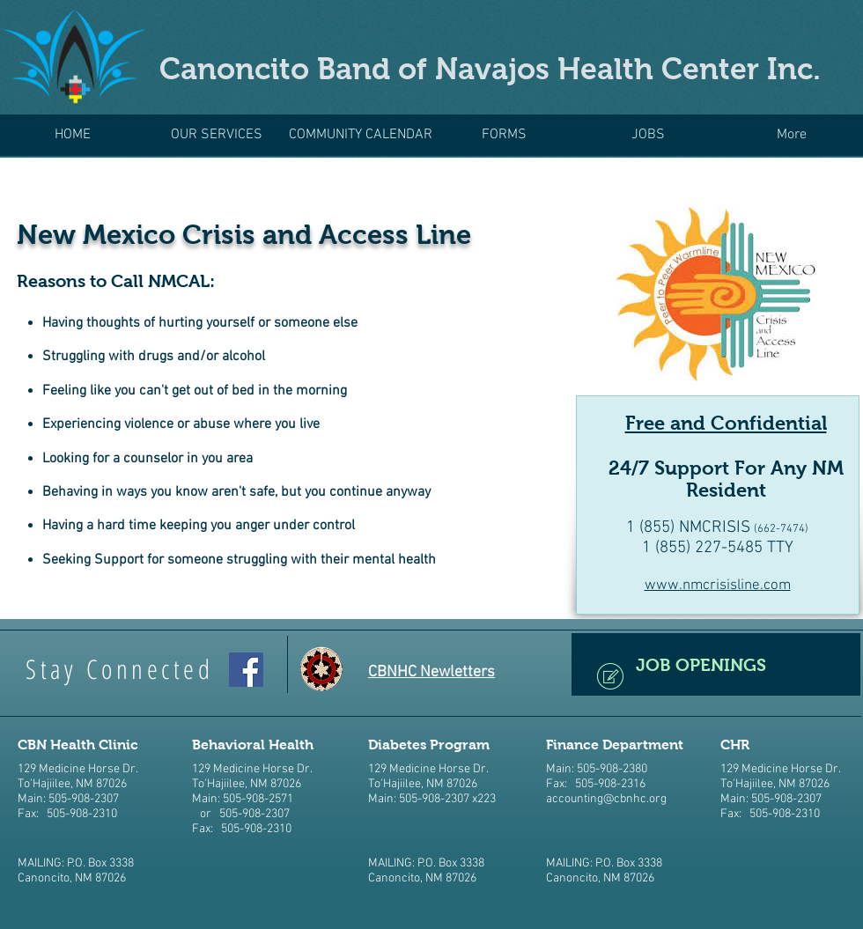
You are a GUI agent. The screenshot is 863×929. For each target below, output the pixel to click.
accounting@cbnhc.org (606, 799)
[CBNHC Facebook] (246, 670)
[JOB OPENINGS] (716, 664)
